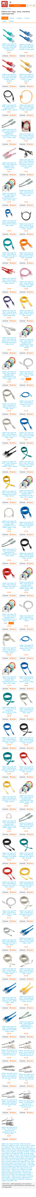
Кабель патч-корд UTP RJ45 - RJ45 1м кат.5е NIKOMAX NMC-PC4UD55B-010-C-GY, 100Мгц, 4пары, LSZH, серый (9, 375)
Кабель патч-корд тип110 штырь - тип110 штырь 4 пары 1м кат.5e (16, 1175)
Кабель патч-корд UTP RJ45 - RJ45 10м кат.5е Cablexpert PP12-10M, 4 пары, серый (9, 942)
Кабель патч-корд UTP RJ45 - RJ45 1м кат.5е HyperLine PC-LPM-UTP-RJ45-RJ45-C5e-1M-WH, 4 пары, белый (9, 341)
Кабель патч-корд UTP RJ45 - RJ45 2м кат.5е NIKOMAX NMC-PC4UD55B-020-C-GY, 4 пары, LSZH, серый (9, 617)
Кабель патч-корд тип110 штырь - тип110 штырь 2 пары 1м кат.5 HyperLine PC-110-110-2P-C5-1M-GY (26, 1077)
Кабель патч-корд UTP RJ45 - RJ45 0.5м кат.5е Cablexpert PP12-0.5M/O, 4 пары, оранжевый (26, 107)
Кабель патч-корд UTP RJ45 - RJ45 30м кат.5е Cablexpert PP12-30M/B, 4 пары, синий (9, 1029)
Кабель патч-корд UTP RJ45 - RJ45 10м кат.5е (18, 1157)
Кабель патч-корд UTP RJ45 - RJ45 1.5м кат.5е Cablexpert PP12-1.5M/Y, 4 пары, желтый (9, 493)
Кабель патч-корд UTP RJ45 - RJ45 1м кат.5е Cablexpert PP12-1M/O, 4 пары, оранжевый (26, 255)
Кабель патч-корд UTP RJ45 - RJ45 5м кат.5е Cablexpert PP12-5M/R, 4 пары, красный (9, 884)
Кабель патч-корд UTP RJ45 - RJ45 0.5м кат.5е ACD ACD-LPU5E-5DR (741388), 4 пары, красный (9, 78)
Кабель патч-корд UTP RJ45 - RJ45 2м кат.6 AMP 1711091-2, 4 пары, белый (26, 618)
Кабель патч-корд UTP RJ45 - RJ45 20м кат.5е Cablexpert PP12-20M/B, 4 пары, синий (9, 1000)
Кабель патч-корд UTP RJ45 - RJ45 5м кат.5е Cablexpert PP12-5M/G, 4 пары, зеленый (26, 855)
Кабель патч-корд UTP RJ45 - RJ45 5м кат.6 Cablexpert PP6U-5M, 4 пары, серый (26, 913)
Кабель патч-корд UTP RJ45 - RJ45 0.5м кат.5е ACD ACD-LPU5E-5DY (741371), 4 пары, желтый (26, 78)
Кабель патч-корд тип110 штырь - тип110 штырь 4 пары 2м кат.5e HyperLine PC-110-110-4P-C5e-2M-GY (9, 1130)
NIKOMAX (10, 1180)
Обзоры (11, 21)
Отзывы (26, 18)
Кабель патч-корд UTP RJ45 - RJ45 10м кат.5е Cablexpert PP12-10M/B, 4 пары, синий (26, 940)
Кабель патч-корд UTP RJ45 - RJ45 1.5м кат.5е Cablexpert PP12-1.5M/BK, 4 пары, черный (9, 464)
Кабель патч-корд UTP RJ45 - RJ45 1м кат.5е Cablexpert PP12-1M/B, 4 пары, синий (9, 223)
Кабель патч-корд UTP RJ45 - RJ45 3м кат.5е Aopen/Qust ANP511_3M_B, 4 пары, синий (26, 680)
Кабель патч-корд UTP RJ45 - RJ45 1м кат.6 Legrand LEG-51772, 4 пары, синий (26, 403)
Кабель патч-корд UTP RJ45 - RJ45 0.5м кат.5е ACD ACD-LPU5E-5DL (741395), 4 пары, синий (26, 47)
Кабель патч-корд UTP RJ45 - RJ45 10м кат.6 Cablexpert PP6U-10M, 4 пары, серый (9, 971)
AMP (7, 1179)
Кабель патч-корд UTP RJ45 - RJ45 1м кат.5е (18, 1146)
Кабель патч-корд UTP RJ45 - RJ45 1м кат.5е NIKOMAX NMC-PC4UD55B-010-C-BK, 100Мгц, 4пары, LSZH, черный (26, 343)
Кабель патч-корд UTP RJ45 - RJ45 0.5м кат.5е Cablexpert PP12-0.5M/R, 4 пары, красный (26, 136)
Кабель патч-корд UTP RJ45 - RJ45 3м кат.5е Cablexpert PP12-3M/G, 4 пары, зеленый (9, 769)
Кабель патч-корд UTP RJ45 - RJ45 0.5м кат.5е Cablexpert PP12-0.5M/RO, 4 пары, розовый (9, 166)
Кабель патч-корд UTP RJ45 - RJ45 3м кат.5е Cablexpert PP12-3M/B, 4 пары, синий (9, 740)
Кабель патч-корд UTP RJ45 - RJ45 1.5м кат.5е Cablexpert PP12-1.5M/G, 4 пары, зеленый (26, 464)
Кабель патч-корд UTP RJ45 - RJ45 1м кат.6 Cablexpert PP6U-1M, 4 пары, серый (9, 406)
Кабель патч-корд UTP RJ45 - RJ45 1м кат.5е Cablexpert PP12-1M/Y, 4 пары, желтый (26, 313)
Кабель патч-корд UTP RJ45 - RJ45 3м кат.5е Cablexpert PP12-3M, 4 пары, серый (26, 710)
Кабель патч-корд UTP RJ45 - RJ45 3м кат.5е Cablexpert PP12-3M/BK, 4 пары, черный (26, 740)
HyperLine (29, 1179)
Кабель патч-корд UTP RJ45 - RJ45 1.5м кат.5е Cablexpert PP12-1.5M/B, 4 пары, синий (26, 435)
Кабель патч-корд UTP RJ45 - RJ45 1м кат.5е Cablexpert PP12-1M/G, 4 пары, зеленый (9, 255)
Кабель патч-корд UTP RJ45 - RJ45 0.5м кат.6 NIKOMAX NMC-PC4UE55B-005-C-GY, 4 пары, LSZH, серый (9, 197)
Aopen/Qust (13, 1179)
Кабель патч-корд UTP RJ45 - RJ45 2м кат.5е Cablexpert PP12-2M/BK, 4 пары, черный (26, 555)
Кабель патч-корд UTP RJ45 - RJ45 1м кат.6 (17, 1147)
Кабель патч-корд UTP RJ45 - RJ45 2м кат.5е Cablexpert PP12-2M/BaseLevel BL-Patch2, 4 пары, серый (9, 552)
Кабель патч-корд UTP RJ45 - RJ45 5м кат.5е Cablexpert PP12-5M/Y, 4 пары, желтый (26, 884)
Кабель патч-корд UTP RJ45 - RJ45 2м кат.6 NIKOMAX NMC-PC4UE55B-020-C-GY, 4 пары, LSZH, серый (9, 680)
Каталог (3, 9)
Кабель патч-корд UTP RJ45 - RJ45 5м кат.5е (15, 1155)
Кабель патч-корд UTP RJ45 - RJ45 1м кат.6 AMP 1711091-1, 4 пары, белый (26, 374)
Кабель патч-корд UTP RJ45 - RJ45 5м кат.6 (18, 1155)
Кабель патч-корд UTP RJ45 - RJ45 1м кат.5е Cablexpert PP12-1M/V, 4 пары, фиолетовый (9, 313)
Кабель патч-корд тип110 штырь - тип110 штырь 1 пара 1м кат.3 (17, 1168)
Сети (9, 9)
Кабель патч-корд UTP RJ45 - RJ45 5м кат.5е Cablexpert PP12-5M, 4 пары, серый (26, 825)
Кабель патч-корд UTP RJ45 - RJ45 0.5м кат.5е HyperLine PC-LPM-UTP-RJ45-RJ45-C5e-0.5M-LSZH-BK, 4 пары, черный (26, 163)
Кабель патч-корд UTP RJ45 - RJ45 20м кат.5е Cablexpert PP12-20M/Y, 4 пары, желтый (26, 999)
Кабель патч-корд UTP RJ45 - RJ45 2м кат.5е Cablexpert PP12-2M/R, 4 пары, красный (9, 585)
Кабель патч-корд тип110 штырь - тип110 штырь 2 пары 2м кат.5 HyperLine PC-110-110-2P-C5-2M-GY (9, 1103)
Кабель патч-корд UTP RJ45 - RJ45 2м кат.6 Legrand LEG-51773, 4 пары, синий (26, 647)
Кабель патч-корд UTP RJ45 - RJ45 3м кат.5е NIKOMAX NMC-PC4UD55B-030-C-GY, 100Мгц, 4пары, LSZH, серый (9, 825)
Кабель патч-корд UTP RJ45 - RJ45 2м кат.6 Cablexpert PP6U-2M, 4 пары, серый (9, 650)
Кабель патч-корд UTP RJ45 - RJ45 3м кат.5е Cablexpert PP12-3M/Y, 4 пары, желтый (9, 799)
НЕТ (16, 1180)
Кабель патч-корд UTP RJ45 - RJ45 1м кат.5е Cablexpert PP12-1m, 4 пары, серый (26, 193)
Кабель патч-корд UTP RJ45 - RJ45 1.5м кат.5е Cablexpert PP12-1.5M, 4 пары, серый (9, 435)
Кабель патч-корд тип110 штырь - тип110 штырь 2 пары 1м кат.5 (16, 1170)
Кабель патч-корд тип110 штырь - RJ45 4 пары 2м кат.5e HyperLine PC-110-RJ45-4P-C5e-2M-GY (26, 1053)
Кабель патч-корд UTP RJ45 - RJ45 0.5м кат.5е (15, 1144)
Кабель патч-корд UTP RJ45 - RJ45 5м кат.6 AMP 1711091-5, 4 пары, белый (9, 913)
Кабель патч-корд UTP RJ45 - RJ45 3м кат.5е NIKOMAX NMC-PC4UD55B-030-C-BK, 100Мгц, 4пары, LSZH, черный (26, 799)
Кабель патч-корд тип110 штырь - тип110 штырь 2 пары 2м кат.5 (17, 1173)
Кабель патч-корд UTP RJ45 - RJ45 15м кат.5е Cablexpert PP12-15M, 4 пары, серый (26, 971)
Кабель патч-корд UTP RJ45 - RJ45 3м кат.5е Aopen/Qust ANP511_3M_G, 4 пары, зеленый (9, 710)
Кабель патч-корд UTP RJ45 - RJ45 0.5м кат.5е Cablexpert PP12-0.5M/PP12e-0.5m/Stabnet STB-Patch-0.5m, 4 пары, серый (9, 133)
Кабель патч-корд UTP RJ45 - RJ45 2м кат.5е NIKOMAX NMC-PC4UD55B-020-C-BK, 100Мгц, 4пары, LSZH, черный (26, 586)
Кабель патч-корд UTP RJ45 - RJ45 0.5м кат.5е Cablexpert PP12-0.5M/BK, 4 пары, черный (9, 107)
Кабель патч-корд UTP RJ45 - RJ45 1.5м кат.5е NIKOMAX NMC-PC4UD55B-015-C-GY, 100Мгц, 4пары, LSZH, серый (9, 525)
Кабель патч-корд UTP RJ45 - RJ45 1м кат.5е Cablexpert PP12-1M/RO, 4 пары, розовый (26, 284)
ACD (3, 1179)
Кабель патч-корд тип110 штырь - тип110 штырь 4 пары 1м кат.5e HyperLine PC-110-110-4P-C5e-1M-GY (26, 1104)
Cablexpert (21, 1179)
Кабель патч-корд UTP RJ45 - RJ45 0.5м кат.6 (15, 1145)
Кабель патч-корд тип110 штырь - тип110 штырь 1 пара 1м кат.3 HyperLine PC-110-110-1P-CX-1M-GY (9, 1076)
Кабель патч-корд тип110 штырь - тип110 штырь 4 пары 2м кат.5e (17, 1176)
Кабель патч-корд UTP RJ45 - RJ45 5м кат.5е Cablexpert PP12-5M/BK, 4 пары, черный (9, 855)
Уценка (12, 18)
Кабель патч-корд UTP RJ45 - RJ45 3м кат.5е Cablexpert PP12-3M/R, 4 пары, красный (26, 769)
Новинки (19, 18)
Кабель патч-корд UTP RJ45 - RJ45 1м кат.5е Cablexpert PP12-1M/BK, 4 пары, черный (26, 226)
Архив (4, 21)
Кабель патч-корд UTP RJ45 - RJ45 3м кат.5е (19, 1153)
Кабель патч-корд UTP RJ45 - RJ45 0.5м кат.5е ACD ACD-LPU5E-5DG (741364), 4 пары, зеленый (9, 47)
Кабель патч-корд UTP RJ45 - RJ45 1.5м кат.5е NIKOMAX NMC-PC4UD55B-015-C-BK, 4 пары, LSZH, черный (26, 494)
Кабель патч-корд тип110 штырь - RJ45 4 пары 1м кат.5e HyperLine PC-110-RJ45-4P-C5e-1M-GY (9, 1052)
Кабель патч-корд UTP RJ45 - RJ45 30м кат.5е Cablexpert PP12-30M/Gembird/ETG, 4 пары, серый (26, 1025)
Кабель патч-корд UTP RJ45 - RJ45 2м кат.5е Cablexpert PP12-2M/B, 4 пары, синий (26, 524)
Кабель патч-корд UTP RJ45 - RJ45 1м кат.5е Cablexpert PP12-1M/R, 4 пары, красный (9, 281)
